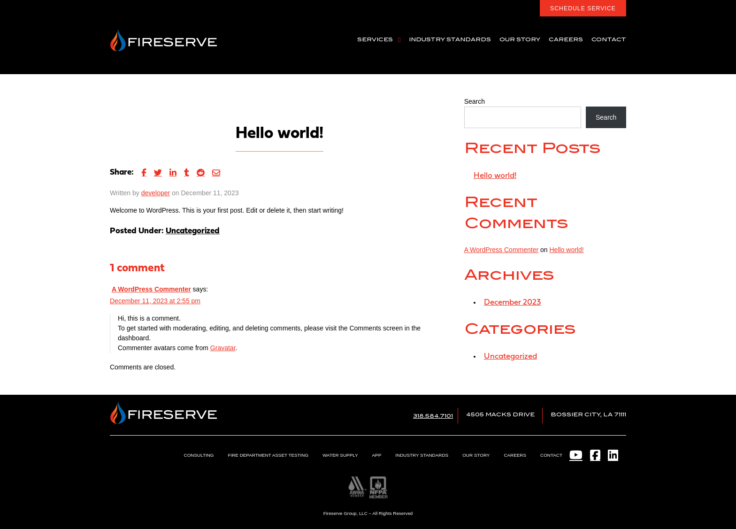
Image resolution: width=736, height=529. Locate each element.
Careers (515, 455)
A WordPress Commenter (151, 289)
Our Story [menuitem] (519, 40)
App (377, 455)
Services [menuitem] (375, 40)
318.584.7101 (433, 416)
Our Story (476, 455)
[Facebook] (595, 455)
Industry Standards (422, 455)
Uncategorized (193, 231)
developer (155, 193)
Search (474, 101)
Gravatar (223, 348)
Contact (551, 455)
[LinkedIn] (612, 455)
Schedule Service (583, 8)
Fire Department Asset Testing (270, 455)
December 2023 (513, 303)
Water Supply (341, 455)
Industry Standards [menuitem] (450, 40)
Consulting (200, 455)
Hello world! (495, 176)
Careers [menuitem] (566, 40)
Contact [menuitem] (608, 40)
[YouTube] (576, 455)
